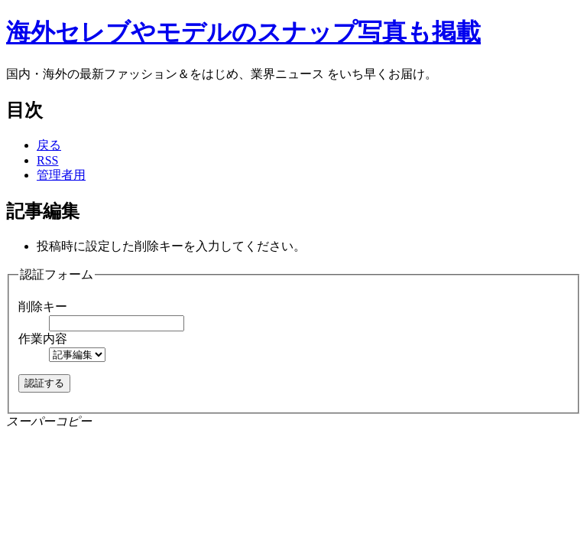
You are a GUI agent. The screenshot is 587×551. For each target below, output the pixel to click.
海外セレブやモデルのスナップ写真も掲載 (243, 32)
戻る (49, 145)
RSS (47, 160)
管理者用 (61, 174)
